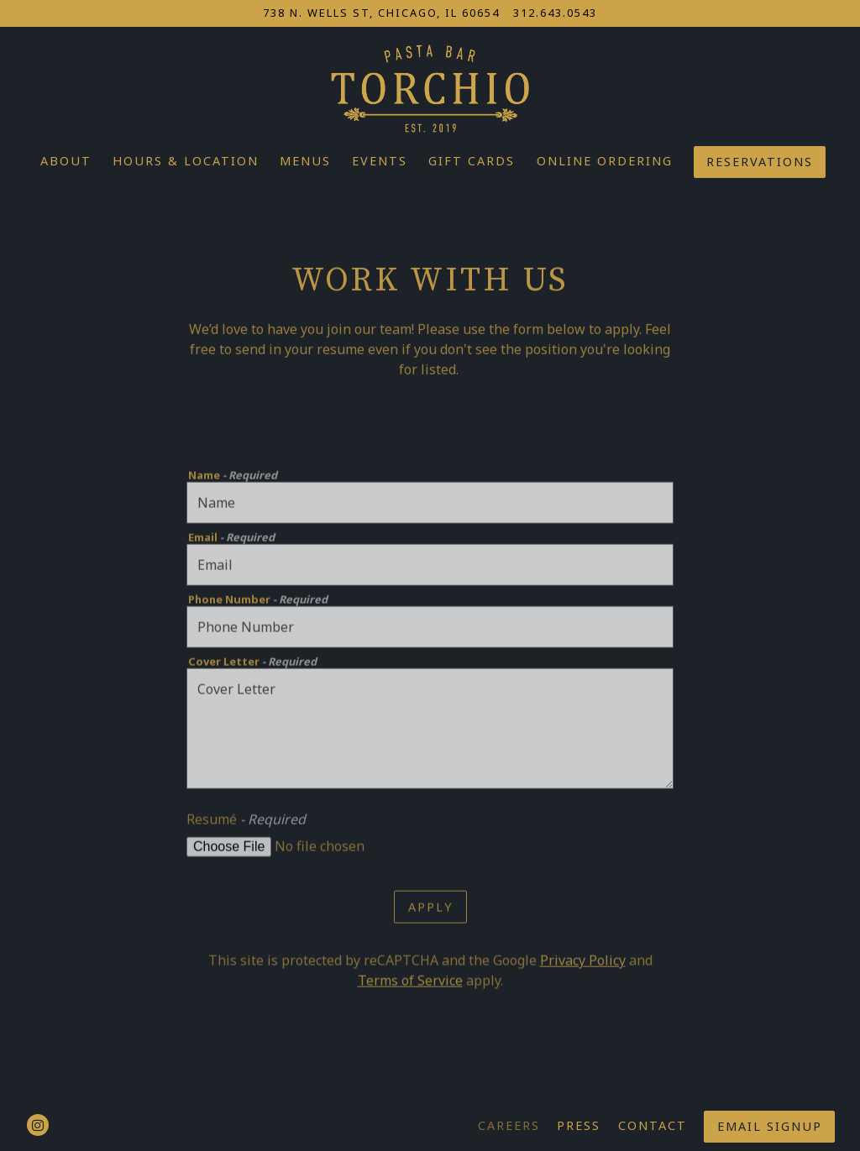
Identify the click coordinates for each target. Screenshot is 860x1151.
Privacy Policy (583, 963)
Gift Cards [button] (471, 161)
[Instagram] (38, 1125)
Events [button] (379, 161)
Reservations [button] (759, 162)
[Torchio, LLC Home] (430, 86)
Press (578, 1125)
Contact (652, 1125)
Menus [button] (305, 161)
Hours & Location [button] (186, 161)
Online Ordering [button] (605, 161)
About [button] (66, 161)
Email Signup (769, 1126)
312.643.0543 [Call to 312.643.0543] (555, 12)
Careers (509, 1125)
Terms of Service (410, 983)
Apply (430, 909)
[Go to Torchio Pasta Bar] (381, 13)
